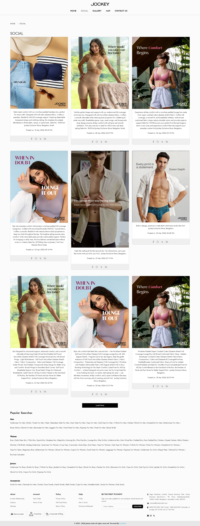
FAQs (81, 499)
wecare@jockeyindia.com (158, 503)
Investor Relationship (17, 499)
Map (108, 10)
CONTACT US (121, 10)
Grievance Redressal (86, 506)
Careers (13, 502)
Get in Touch (83, 502)
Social (84, 10)
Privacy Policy (60, 499)
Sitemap (13, 506)
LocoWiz (123, 523)
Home (73, 10)
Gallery (97, 10)
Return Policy (60, 506)
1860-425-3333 (175, 507)
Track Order (37, 499)
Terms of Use (37, 502)
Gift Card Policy (61, 502)
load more (100, 405)
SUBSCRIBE (138, 506)
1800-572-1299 (154, 507)
